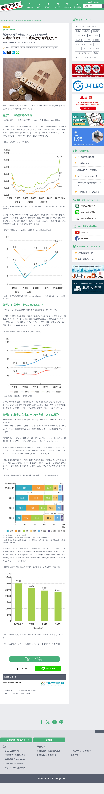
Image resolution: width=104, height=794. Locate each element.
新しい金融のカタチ (12, 751)
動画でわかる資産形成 (47, 755)
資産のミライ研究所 (33, 47)
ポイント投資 (94, 48)
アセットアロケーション (84, 44)
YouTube (89, 2)
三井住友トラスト (47, 47)
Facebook (84, 2)
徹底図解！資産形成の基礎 (49, 751)
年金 (96, 35)
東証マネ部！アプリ (88, 206)
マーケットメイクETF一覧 (87, 176)
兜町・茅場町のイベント (86, 259)
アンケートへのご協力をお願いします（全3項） (34, 659)
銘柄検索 (67, 7)
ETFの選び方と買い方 (85, 157)
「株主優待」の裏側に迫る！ (16, 755)
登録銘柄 (77, 7)
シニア (78, 48)
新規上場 (79, 57)
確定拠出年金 (91, 27)
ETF (97, 44)
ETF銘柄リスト (83, 163)
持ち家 (22, 47)
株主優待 (86, 31)
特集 (39, 7)
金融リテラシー (90, 57)
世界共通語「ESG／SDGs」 (15, 759)
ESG (85, 48)
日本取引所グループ (85, 253)
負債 (55, 47)
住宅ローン (15, 47)
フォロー (23, 668)
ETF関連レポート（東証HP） (88, 192)
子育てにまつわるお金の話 (15, 768)
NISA (90, 35)
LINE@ (62, 722)
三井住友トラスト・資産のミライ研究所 (20, 690)
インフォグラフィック (83, 53)
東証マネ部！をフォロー (90, 218)
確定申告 (79, 40)
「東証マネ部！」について (81, 751)
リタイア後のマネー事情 (14, 763)
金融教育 (96, 31)
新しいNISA (80, 27)
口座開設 (96, 40)
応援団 (57, 7)
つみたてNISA (80, 35)
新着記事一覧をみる (16, 740)
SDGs (96, 53)
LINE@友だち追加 (88, 212)
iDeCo (78, 31)
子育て (87, 40)
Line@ (91, 2)
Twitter (86, 2)
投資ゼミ (48, 7)
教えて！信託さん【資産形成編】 (18, 693)
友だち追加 (50, 668)
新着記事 (29, 7)
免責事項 (74, 755)
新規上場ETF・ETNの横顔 (87, 170)
